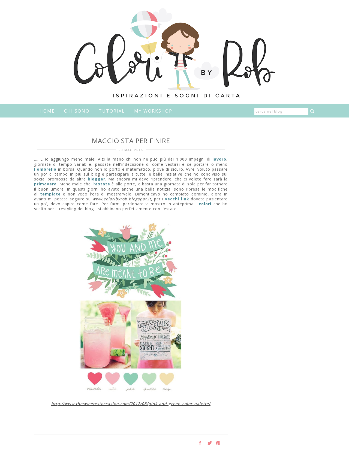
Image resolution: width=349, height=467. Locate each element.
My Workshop (153, 111)
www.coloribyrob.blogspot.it (121, 198)
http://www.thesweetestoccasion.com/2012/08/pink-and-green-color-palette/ (130, 403)
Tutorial (112, 111)
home (47, 111)
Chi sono (76, 111)
